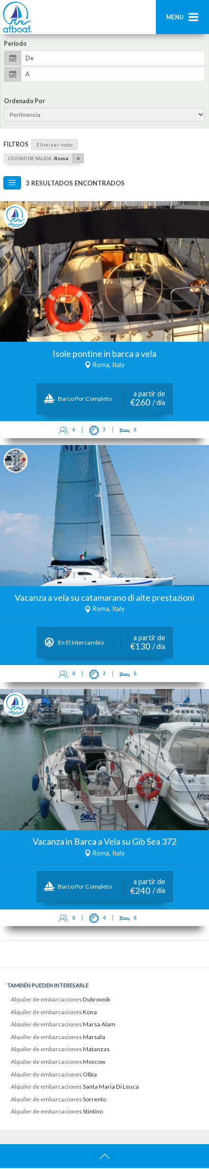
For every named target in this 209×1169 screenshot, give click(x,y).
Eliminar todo (55, 145)
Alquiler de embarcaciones (60, 1000)
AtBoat (17, 17)
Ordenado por (24, 101)
